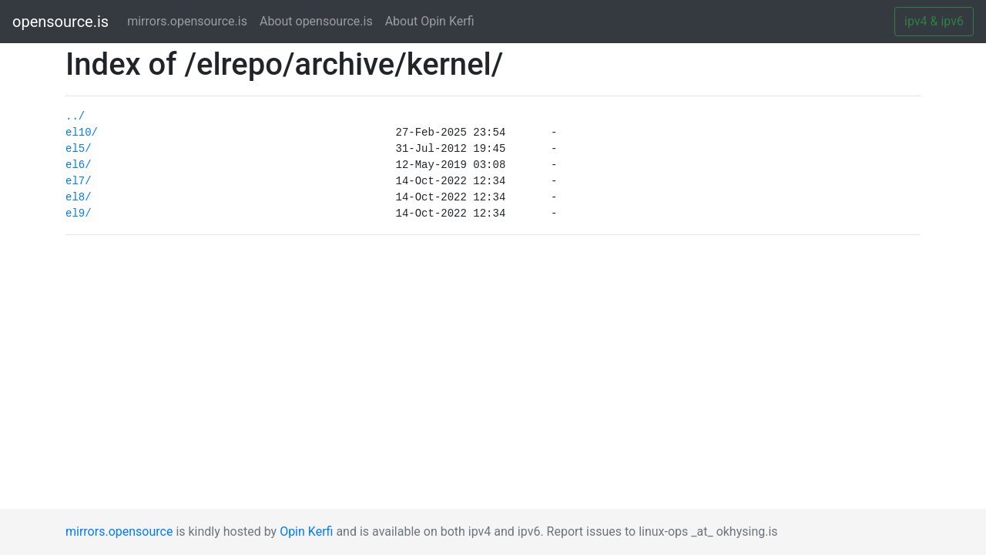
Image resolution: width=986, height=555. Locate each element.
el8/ (78, 197)
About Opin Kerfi (430, 21)
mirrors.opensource (119, 531)
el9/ (78, 213)
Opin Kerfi (306, 531)
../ (75, 116)
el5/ (78, 149)
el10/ (81, 132)
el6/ (78, 165)
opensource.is (60, 21)
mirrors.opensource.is (190, 20)
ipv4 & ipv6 (934, 21)
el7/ (78, 181)
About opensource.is (316, 21)
